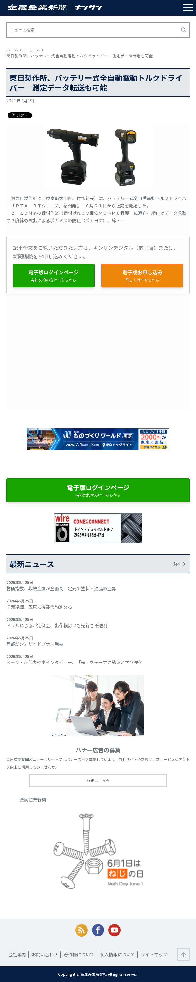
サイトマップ (154, 954)
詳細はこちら (98, 780)
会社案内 (17, 954)
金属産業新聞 (33, 799)
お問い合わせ (45, 954)
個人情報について (117, 954)
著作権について (79, 954)
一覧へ (175, 563)
